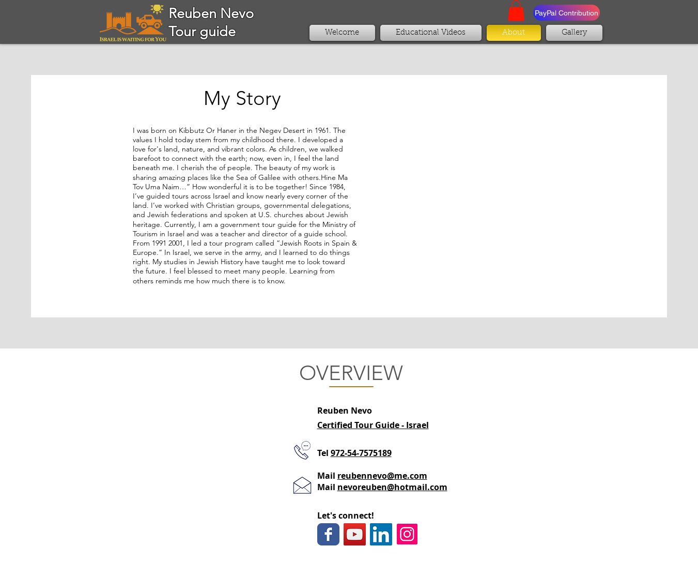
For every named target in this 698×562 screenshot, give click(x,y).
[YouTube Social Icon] (355, 534)
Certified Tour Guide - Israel (373, 425)
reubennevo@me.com (382, 475)
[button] (516, 10)
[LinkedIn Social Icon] (381, 534)
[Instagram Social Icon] (407, 534)
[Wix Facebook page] (328, 534)
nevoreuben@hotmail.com (392, 487)
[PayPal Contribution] (566, 13)
